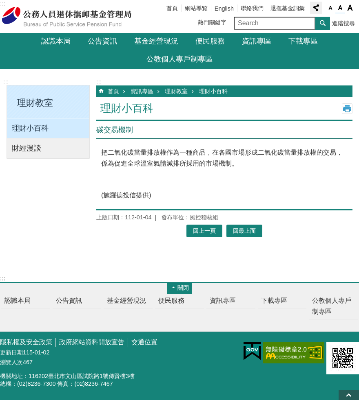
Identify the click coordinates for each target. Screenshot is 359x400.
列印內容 (347, 108)
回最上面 (349, 395)
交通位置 (144, 342)
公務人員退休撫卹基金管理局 (71, 16)
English (224, 8)
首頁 (172, 8)
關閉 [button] (183, 287)
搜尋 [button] (322, 23)
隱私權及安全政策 (26, 342)
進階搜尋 (343, 23)
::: (6, 82)
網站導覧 (196, 8)
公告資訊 (102, 41)
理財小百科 (30, 128)
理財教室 (176, 91)
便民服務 (210, 41)
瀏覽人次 (11, 362)
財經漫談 (26, 148)
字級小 (330, 8)
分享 (316, 8)
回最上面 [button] (244, 230)
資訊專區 (256, 41)
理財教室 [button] (35, 103)
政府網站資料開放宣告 (91, 342)
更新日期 (11, 352)
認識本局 (56, 41)
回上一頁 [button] (204, 230)
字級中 (340, 8)
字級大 (350, 8)
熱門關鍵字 (212, 22)
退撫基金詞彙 (287, 8)
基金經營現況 (156, 41)
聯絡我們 (252, 8)
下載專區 (303, 41)
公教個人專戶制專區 (179, 59)
